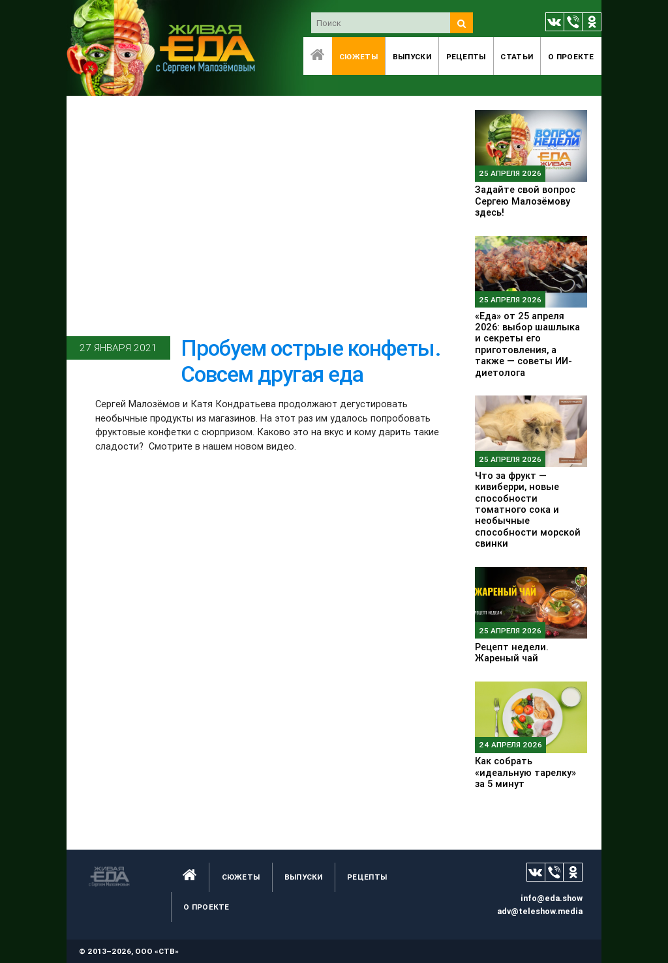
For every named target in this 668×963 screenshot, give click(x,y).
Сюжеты (358, 56)
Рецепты (466, 56)
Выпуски (412, 56)
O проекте (571, 56)
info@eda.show (552, 898)
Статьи (516, 56)
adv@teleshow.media (540, 911)
